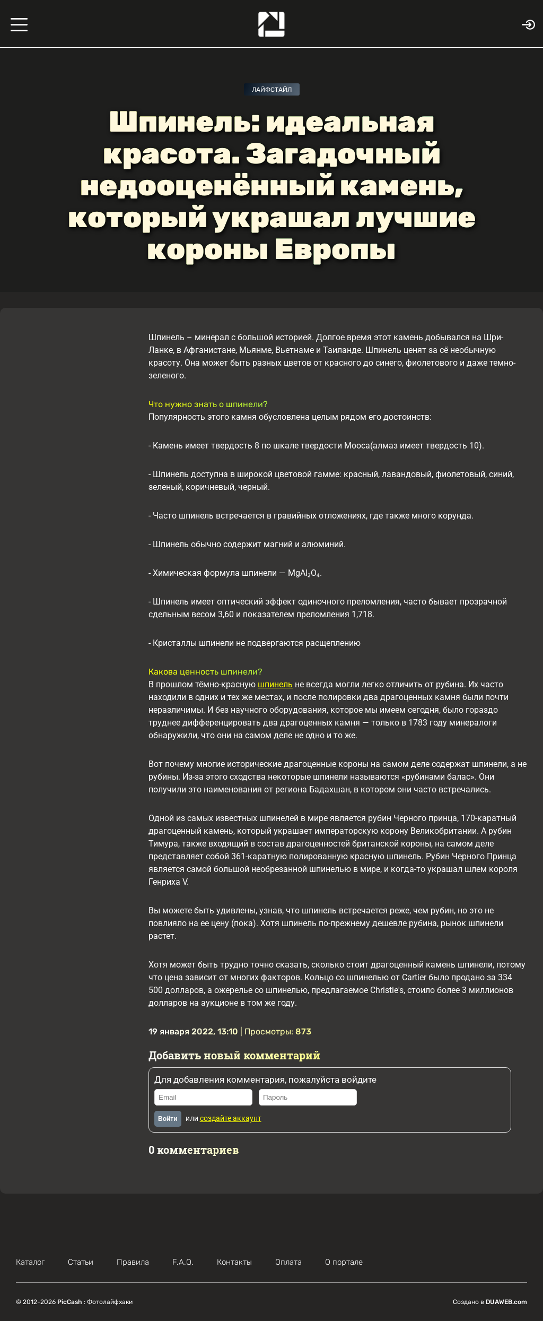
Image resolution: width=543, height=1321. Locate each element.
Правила (133, 1262)
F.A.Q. (183, 1262)
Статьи (80, 1262)
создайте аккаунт (230, 1118)
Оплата (288, 1262)
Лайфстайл (272, 89)
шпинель (275, 684)
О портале (344, 1262)
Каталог (30, 1262)
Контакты (234, 1262)
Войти (168, 1119)
